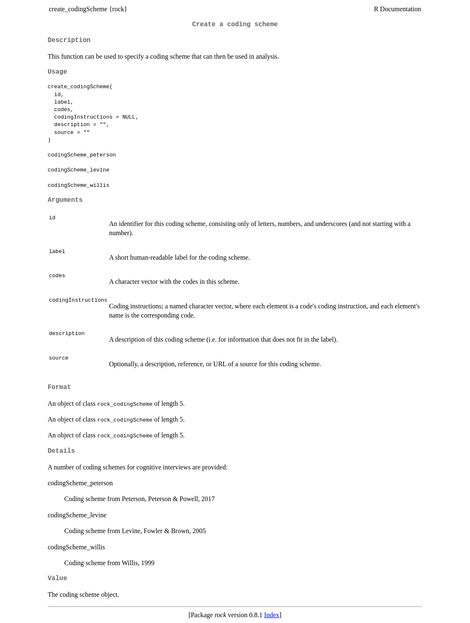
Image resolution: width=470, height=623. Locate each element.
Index (271, 614)
